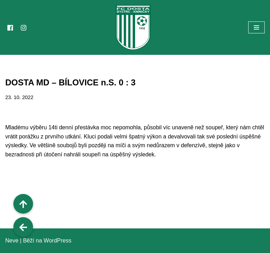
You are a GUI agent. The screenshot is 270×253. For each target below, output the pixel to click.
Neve (11, 241)
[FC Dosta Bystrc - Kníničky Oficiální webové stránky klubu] (135, 27)
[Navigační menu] (256, 27)
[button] (23, 227)
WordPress (57, 241)
